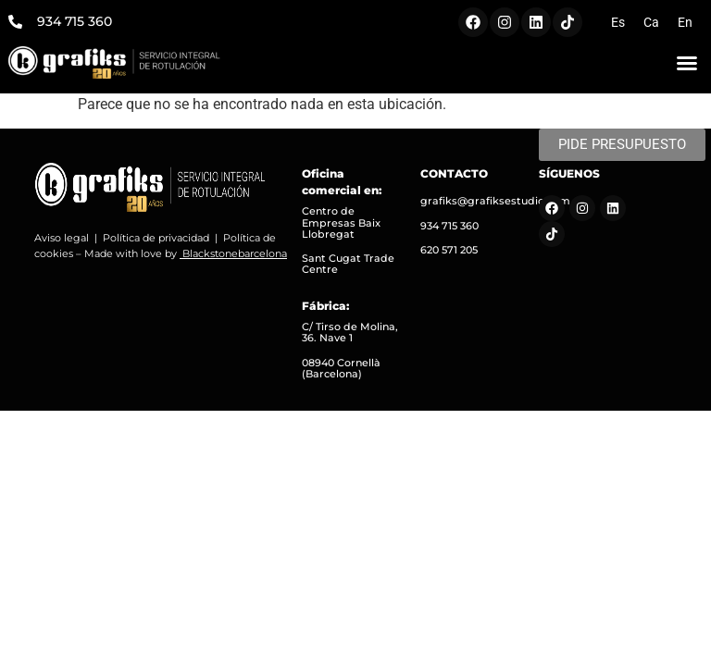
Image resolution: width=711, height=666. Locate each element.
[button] (687, 63)
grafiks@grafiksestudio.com (495, 200)
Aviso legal (61, 237)
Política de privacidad (156, 237)
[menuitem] (618, 22)
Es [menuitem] (618, 22)
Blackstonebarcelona (234, 253)
